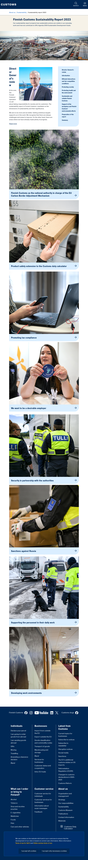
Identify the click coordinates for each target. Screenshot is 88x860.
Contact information (66, 817)
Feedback (38, 812)
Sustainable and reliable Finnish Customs (67, 98)
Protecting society (68, 87)
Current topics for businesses (65, 734)
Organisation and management (65, 794)
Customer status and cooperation (43, 766)
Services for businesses (39, 760)
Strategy (61, 800)
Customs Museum (65, 810)
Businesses (41, 726)
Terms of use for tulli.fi (22, 843)
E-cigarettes (15, 812)
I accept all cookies (28, 851)
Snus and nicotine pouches (18, 807)
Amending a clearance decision (19, 758)
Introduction (66, 76)
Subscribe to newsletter (63, 744)
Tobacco (14, 803)
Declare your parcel (18, 731)
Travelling (14, 753)
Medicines (15, 816)
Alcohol (14, 799)
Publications (63, 814)
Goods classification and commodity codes (43, 741)
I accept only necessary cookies (54, 851)
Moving (13, 750)
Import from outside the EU (42, 732)
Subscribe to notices (66, 739)
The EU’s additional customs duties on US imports (66, 762)
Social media (63, 753)
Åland (13, 763)
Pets (12, 823)
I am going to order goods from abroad (18, 735)
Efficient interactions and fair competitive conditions (68, 81)
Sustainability (22, 12)
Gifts (12, 746)
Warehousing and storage (41, 751)
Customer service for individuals (43, 794)
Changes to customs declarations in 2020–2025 (66, 777)
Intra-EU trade (40, 772)
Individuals (16, 726)
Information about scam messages (42, 807)
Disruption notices (65, 749)
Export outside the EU (43, 737)
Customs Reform (65, 783)
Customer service (44, 788)
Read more (13, 124)
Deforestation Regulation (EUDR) (65, 769)
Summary (65, 120)
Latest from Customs (64, 727)
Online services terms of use (43, 843)
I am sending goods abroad (18, 741)
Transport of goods (42, 746)
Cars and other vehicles (20, 827)
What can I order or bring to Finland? (19, 791)
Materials (62, 821)
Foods (13, 820)
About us (12, 12)
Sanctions (62, 756)
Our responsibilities (65, 803)
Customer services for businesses (43, 801)
